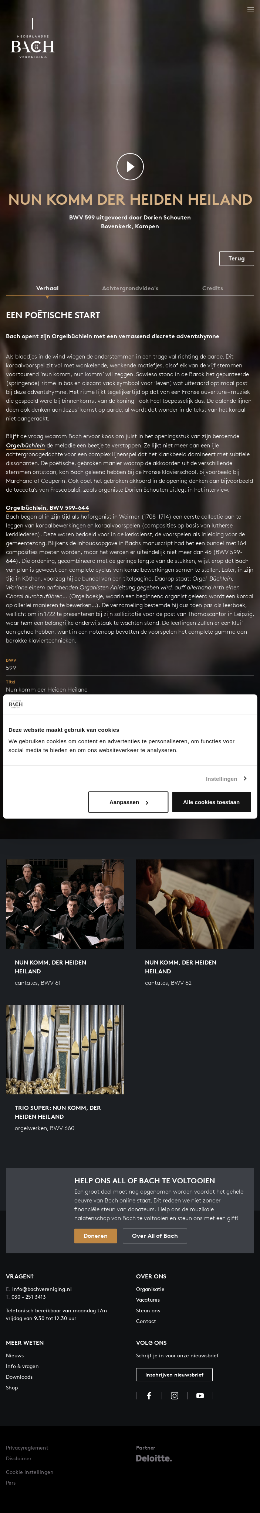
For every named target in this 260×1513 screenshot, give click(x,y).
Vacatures (148, 1299)
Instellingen (221, 778)
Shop (12, 1387)
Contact (146, 1321)
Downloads (19, 1377)
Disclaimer (18, 1458)
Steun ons (148, 1310)
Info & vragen (22, 1366)
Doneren (96, 1235)
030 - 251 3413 (26, 1297)
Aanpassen (128, 802)
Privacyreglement (27, 1447)
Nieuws (15, 1355)
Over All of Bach (155, 1235)
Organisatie (150, 1289)
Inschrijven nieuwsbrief (174, 1374)
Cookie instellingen (30, 1472)
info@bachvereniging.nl (39, 1289)
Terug (237, 258)
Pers (11, 1482)
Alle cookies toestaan (211, 802)
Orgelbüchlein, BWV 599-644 (47, 507)
